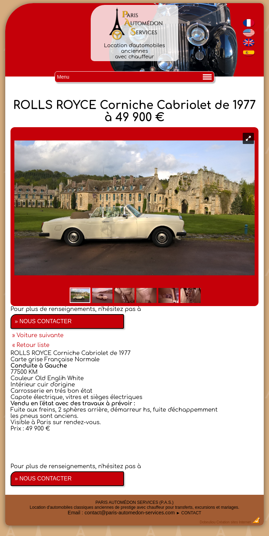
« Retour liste (30, 345)
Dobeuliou (207, 522)
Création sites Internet (233, 522)
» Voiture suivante (37, 335)
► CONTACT (188, 512)
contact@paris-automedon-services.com (129, 512)
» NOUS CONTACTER (43, 321)
